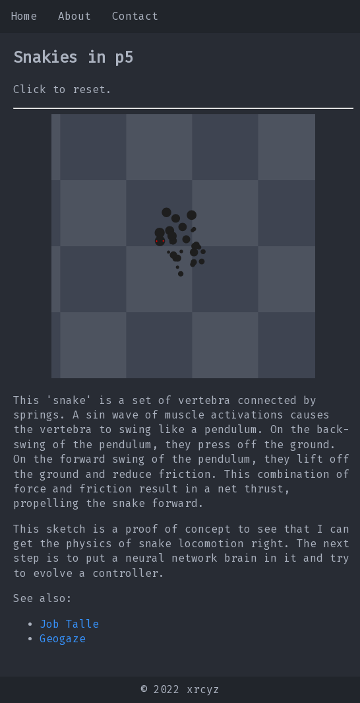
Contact (135, 16)
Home (24, 16)
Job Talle (69, 624)
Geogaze (63, 638)
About (74, 16)
